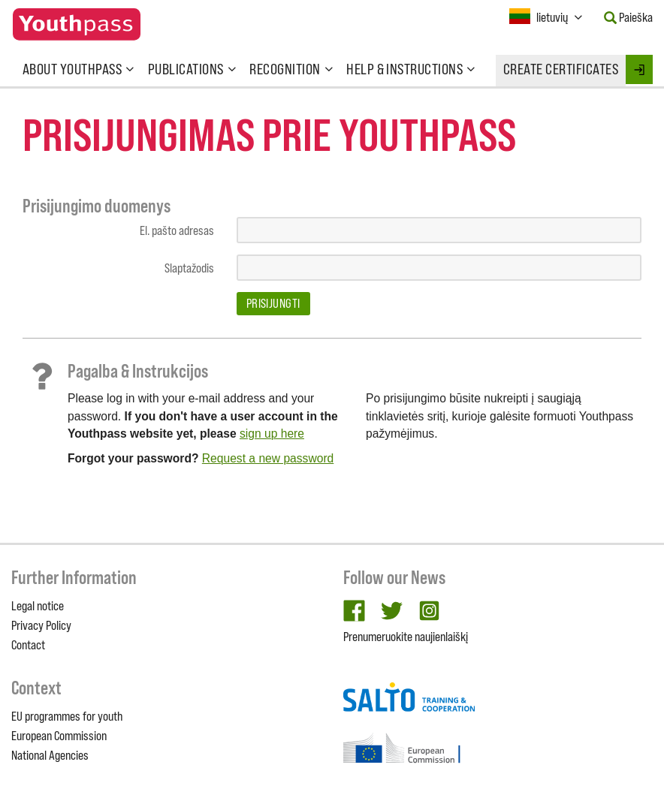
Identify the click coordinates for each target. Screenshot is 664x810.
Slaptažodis (189, 268)
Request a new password (268, 458)
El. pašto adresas (177, 230)
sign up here (272, 433)
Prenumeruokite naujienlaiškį (405, 636)
